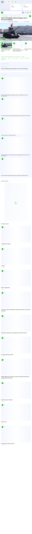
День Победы (17, 56)
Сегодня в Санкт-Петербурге (13, 21)
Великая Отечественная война (7, 56)
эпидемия (3, 59)
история (23, 56)
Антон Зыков (26, 21)
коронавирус (4, 58)
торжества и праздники (24, 58)
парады (9, 58)
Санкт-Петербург (15, 58)
